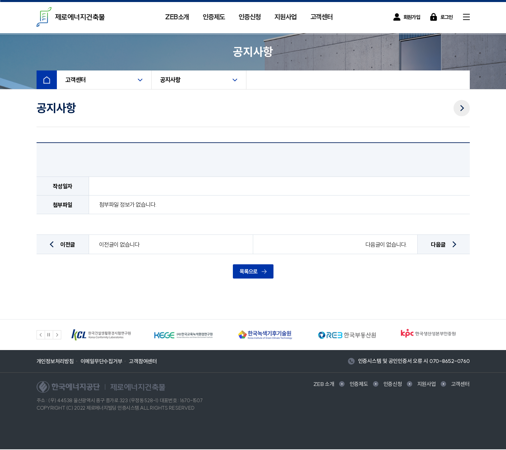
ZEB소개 (177, 17)
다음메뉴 (462, 104)
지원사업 (285, 17)
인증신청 (250, 17)
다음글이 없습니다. (386, 245)
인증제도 (214, 17)
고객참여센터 (143, 362)
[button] (41, 335)
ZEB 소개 (323, 384)
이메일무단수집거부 (102, 362)
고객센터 (321, 17)
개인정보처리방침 (55, 362)
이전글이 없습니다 (119, 245)
